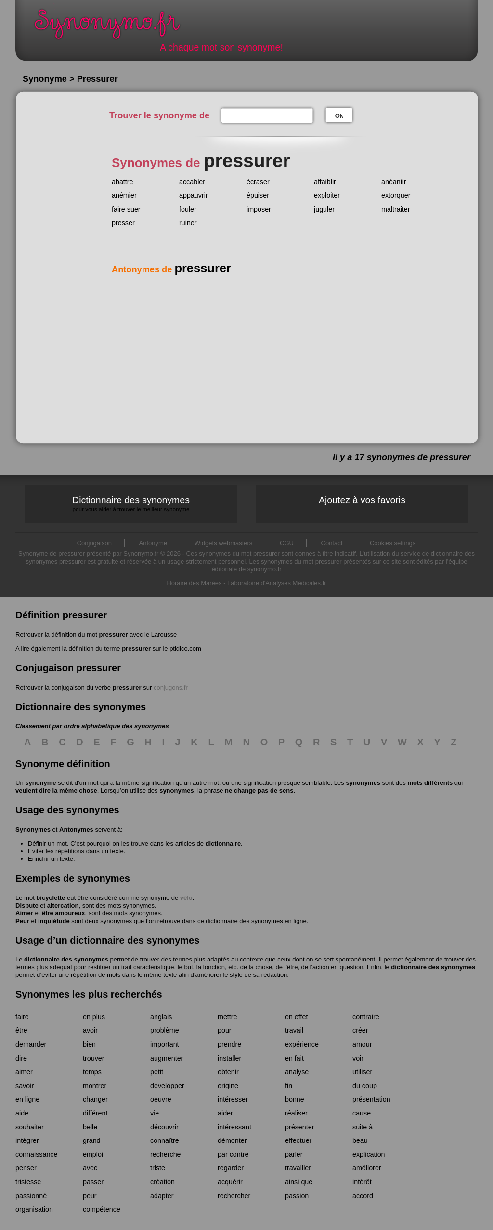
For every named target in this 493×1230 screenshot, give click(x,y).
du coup (364, 1085)
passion (297, 1196)
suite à (362, 1127)
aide (21, 1113)
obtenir (228, 1072)
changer (95, 1099)
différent (95, 1113)
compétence (101, 1209)
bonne (294, 1099)
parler (294, 1154)
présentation (371, 1099)
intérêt (362, 1182)
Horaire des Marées (194, 583)
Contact (332, 543)
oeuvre (160, 1099)
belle (90, 1127)
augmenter (166, 1058)
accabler (192, 182)
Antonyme (153, 543)
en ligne (27, 1099)
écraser (258, 182)
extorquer (395, 195)
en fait (294, 1058)
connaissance (36, 1154)
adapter (162, 1196)
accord (362, 1196)
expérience (302, 1044)
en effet (296, 1017)
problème (164, 1030)
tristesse (28, 1182)
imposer (258, 209)
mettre (227, 1017)
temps (92, 1072)
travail (294, 1030)
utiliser (362, 1072)
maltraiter (395, 209)
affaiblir (325, 182)
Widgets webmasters (224, 543)
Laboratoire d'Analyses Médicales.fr (276, 583)
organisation (34, 1209)
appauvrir (193, 195)
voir (357, 1058)
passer (93, 1182)
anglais (161, 1017)
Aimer (24, 913)
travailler (298, 1168)
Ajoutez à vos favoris (362, 500)
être (21, 1030)
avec (90, 1168)
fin (288, 1085)
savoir (24, 1085)
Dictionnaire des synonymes (131, 503)
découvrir (164, 1127)
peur (90, 1196)
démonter (232, 1140)
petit (156, 1072)
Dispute (27, 905)
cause (361, 1113)
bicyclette (50, 897)
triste (157, 1168)
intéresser (233, 1099)
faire (22, 1017)
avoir (90, 1030)
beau (360, 1140)
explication (368, 1154)
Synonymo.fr (113, 26)
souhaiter (29, 1127)
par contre (233, 1154)
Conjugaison (94, 543)
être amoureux (63, 913)
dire (21, 1058)
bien (89, 1044)
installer (229, 1058)
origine (228, 1085)
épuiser (257, 195)
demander (30, 1044)
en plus (94, 1017)
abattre (122, 182)
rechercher (234, 1196)
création (162, 1182)
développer (167, 1085)
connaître (164, 1140)
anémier (124, 195)
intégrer (27, 1140)
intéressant (234, 1127)
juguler (324, 209)
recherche (165, 1154)
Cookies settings (392, 543)
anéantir (393, 182)
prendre (229, 1044)
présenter (299, 1127)
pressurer (113, 634)
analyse (297, 1072)
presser (123, 223)
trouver (93, 1058)
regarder (231, 1168)
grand (92, 1140)
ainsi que (298, 1182)
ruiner (188, 223)
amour (362, 1044)
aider (225, 1113)
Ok (339, 115)
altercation (63, 905)
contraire (365, 1017)
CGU (287, 543)
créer (360, 1030)
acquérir (230, 1182)
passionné (31, 1196)
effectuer (298, 1140)
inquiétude (54, 920)
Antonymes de (171, 269)
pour (225, 1030)
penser (26, 1168)
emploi (93, 1154)
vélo (186, 897)
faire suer (126, 209)
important (164, 1044)
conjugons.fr (171, 687)
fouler (187, 209)
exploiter (327, 195)
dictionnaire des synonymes (66, 959)
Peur (22, 920)
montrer (94, 1085)
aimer (24, 1072)
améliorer (366, 1168)
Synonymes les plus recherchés (88, 994)
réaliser (296, 1113)
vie (154, 1113)
